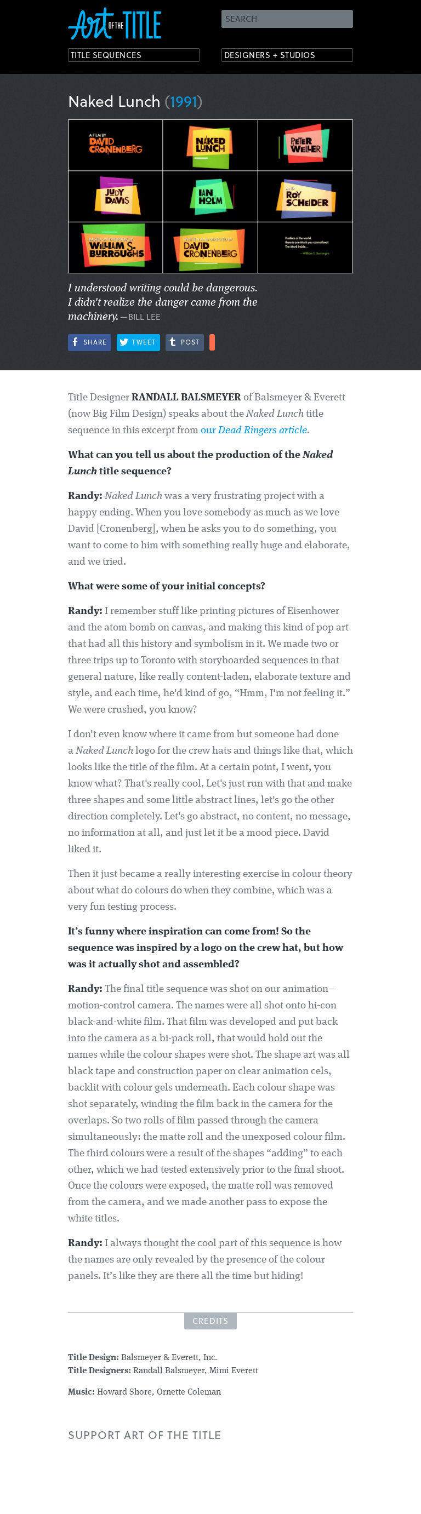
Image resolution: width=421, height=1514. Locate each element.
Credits (210, 1321)
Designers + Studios (279, 56)
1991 (183, 100)
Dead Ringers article (262, 431)
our (209, 431)
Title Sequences (114, 56)
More (212, 342)
